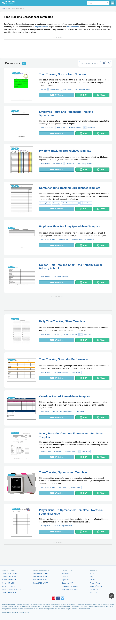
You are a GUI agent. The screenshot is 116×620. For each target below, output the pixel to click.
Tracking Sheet (54, 89)
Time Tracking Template (82, 89)
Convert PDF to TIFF (40, 583)
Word (101, 95)
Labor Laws (57, 451)
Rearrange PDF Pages (70, 586)
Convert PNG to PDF (9, 580)
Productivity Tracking (47, 127)
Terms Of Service (96, 586)
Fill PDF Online (56, 95)
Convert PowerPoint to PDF (11, 589)
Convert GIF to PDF (9, 583)
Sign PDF (65, 580)
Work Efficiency (75, 487)
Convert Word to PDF (9, 573)
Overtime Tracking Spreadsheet (62, 411)
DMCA (92, 580)
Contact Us (94, 589)
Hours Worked (67, 89)
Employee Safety (70, 451)
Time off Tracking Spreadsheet (62, 526)
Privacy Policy (95, 583)
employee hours (41, 27)
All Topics (93, 592)
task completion (73, 27)
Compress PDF (67, 583)
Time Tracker (70, 163)
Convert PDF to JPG (40, 573)
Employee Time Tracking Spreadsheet (82, 239)
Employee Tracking (75, 127)
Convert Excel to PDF (9, 577)
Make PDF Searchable (70, 589)
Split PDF (65, 573)
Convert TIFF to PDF (9, 586)
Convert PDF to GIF (40, 580)
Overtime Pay (45, 411)
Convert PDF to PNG (40, 577)
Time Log (43, 89)
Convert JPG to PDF (9, 592)
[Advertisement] (58, 46)
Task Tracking (63, 487)
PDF (83, 95)
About (92, 573)
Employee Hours (46, 451)
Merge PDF (66, 577)
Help (91, 577)
